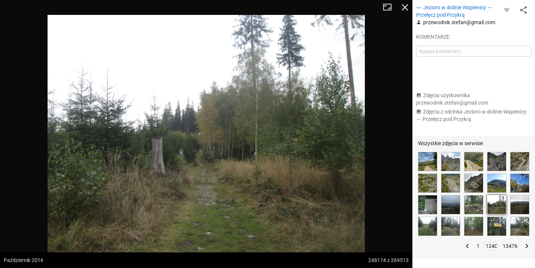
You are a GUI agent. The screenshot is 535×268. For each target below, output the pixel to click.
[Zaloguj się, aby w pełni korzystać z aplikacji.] (507, 10)
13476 (510, 246)
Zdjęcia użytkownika (452, 99)
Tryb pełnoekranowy (390, 7)
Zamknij (405, 7)
